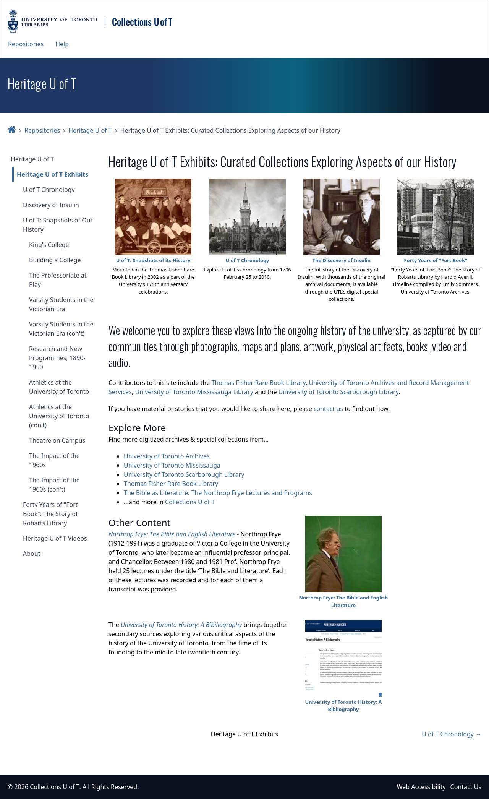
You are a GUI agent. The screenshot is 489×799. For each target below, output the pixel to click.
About (31, 553)
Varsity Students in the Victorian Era (61, 304)
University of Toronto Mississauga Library (194, 392)
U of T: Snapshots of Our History (58, 225)
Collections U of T (190, 502)
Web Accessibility (421, 787)
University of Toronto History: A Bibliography (343, 705)
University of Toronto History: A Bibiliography (181, 624)
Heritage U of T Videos (55, 538)
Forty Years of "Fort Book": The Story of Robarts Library (50, 513)
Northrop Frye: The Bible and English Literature (171, 534)
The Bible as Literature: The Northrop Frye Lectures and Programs (218, 493)
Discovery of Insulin (51, 205)
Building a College (55, 260)
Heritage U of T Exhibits (52, 174)
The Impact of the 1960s (54, 460)
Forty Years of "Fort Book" (436, 260)
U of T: (124, 260)
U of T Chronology (49, 189)
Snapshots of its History (161, 260)
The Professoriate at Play (58, 280)
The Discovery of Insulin (342, 260)
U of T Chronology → (451, 734)
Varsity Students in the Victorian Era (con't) (61, 329)
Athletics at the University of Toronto (59, 387)
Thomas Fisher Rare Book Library (258, 382)
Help (62, 44)
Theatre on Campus (57, 440)
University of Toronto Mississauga (172, 465)
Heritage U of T (90, 130)
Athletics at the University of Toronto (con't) (59, 416)
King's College (49, 244)
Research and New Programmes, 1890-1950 (57, 357)
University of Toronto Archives (167, 456)
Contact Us (465, 787)
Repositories (26, 44)
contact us (328, 408)
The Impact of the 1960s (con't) (54, 485)
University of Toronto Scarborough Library (339, 392)
